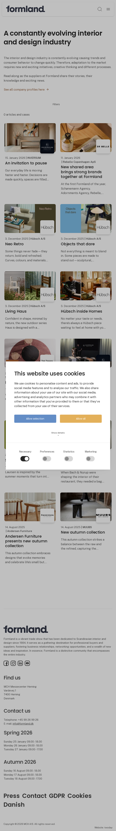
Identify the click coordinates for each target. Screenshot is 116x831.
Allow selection (35, 418)
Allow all (81, 418)
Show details (58, 434)
